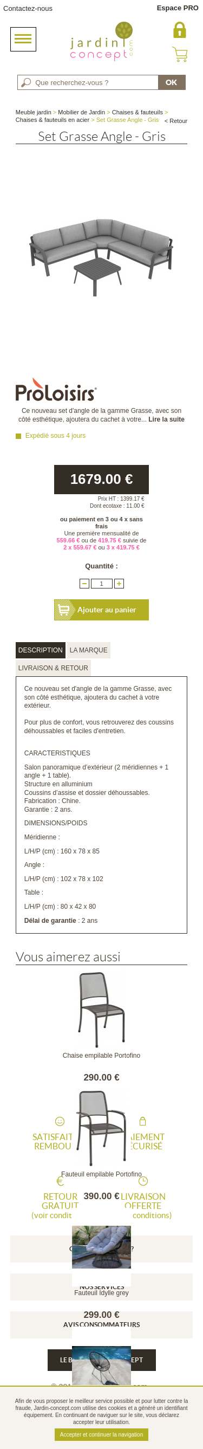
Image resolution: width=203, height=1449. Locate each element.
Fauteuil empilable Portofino (101, 1174)
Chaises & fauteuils (137, 112)
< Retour (176, 121)
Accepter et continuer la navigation (101, 1435)
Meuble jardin (33, 112)
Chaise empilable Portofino (101, 1055)
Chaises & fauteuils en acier (52, 120)
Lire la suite (166, 419)
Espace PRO (178, 8)
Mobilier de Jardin (81, 112)
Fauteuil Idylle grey (101, 1293)
